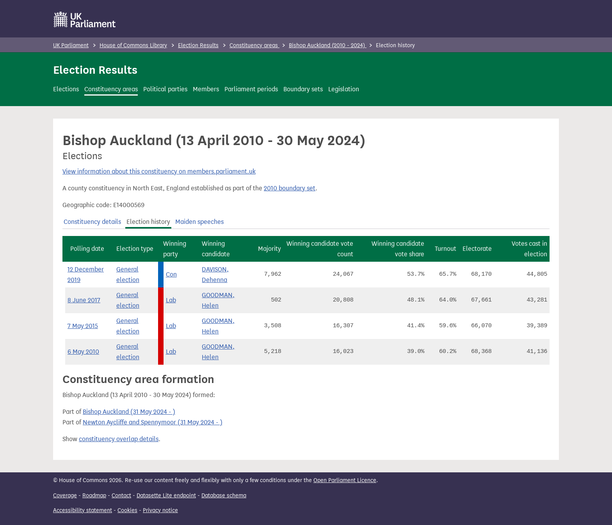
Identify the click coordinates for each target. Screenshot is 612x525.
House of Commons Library (133, 45)
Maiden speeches (199, 221)
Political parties (165, 89)
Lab (171, 300)
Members (206, 89)
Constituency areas (254, 45)
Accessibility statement (82, 510)
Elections (66, 89)
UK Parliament (71, 45)
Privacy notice (160, 510)
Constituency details (92, 221)
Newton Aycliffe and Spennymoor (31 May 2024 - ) (152, 422)
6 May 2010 (83, 351)
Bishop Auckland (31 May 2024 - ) (129, 411)
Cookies (127, 510)
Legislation (343, 89)
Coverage (65, 495)
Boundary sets (303, 89)
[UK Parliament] (85, 19)
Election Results (198, 45)
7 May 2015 (83, 326)
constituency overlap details (118, 439)
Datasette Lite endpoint (166, 495)
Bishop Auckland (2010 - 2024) (327, 45)
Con (171, 274)
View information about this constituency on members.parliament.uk (159, 171)
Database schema (223, 495)
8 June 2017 (84, 300)
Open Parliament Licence (344, 480)
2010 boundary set (289, 188)
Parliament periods (251, 89)
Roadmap (94, 495)
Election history (148, 221)
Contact (121, 495)
